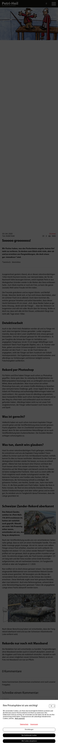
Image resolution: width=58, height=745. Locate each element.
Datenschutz (24, 724)
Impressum (34, 724)
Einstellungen (29, 729)
